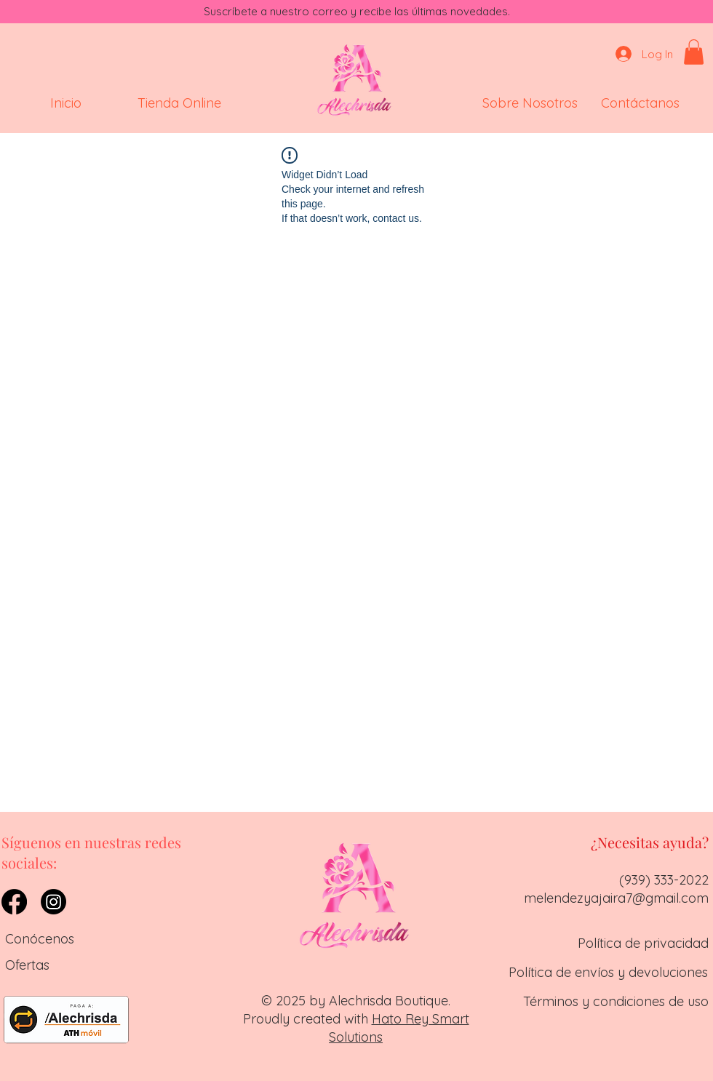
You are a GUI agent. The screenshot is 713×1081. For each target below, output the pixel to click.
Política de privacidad (643, 943)
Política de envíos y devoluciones (608, 972)
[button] (693, 52)
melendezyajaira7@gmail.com (616, 898)
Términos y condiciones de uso (616, 1001)
